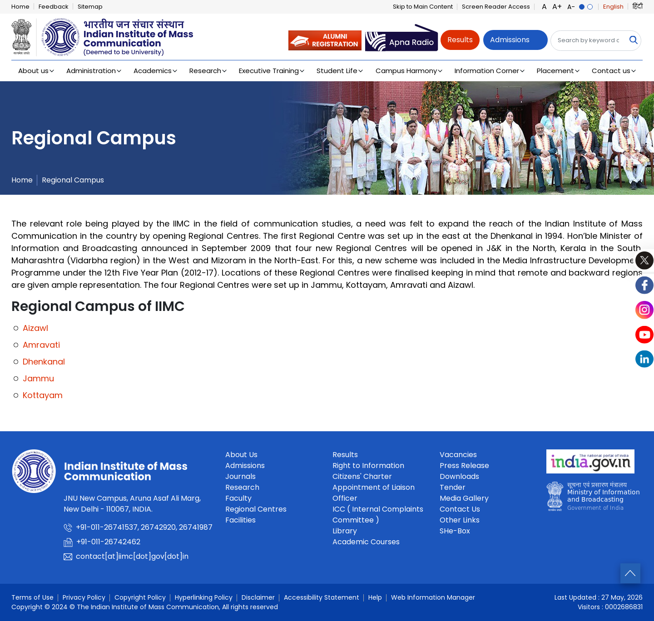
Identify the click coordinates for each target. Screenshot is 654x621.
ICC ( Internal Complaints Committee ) (377, 514)
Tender (453, 487)
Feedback (54, 6)
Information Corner (487, 70)
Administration (91, 70)
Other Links (460, 520)
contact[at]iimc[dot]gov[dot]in (133, 556)
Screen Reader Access (496, 6)
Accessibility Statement (321, 597)
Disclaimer (258, 597)
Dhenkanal (44, 361)
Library (344, 531)
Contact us (611, 70)
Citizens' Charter (362, 476)
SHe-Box (455, 531)
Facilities (240, 520)
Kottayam (43, 395)
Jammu (38, 378)
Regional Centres (256, 509)
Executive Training (269, 70)
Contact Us (460, 509)
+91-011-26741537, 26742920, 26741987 (145, 527)
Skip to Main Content (423, 6)
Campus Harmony (406, 70)
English (613, 6)
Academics (153, 70)
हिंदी (638, 6)
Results (460, 39)
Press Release (464, 465)
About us (33, 70)
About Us (241, 454)
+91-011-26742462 (109, 542)
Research (205, 70)
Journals (240, 476)
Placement (555, 70)
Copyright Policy (140, 597)
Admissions (510, 39)
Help (375, 597)
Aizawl (35, 328)
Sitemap (90, 6)
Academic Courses (366, 542)
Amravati (41, 344)
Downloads (459, 476)
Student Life (337, 70)
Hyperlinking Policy (204, 597)
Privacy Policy (84, 597)
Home (20, 6)
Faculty (238, 498)
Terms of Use (32, 597)
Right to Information (368, 465)
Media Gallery (464, 498)
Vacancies (458, 454)
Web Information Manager (433, 597)
